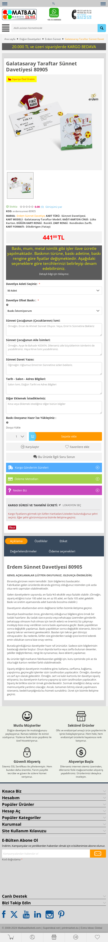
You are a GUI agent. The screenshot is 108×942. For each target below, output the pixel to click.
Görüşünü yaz (53, 207)
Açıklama (16, 541)
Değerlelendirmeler (23, 551)
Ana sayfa (9, 39)
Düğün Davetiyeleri (30, 39)
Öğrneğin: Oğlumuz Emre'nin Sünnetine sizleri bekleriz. (54, 368)
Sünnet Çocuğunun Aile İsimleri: (28, 340)
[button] (54, 291)
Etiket (63, 541)
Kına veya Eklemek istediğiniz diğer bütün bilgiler (54, 407)
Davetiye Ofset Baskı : (21, 300)
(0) (42, 207)
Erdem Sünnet (53, 39)
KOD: (9, 211)
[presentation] (18, 876)
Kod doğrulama (11, 859)
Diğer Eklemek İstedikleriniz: (26, 398)
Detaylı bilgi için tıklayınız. (54, 274)
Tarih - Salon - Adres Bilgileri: (26, 379)
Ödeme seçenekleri (62, 551)
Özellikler (41, 541)
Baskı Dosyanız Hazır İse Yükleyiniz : (31, 418)
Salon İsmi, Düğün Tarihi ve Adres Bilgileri (54, 388)
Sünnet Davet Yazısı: (20, 359)
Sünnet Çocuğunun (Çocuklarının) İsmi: (33, 320)
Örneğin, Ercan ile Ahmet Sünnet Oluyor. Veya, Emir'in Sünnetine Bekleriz (54, 329)
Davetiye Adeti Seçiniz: (22, 284)
